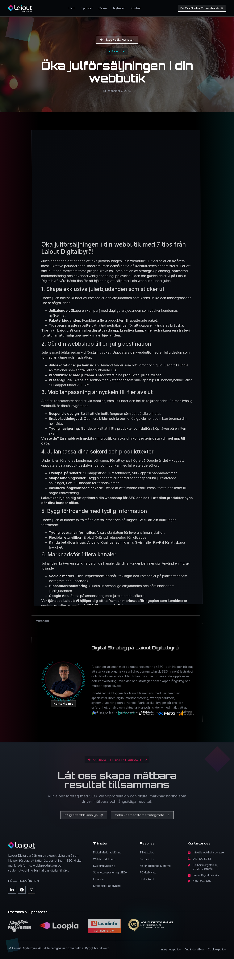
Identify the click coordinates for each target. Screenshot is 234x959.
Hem (72, 8)
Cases (102, 8)
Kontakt (136, 8)
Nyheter (119, 8)
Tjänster (87, 8)
